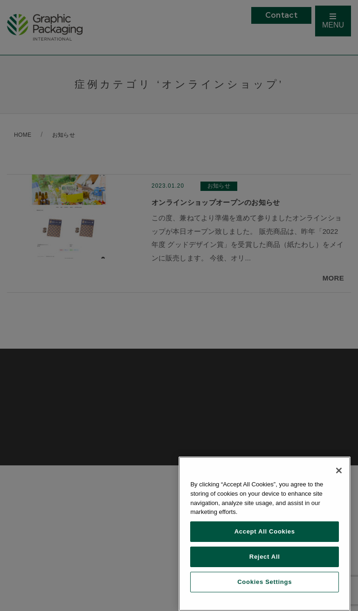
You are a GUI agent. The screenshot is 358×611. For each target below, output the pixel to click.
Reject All (264, 556)
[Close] (339, 470)
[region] (265, 533)
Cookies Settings (264, 581)
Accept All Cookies (264, 531)
